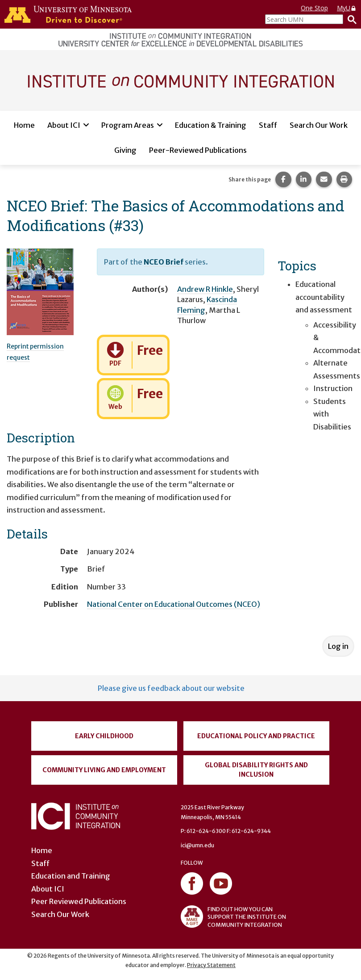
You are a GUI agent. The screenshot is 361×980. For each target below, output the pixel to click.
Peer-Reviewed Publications (198, 150)
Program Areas (127, 125)
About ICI (63, 125)
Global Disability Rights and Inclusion (256, 769)
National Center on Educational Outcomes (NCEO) (173, 604)
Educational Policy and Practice (256, 736)
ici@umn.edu (197, 845)
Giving (125, 150)
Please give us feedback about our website (171, 688)
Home (24, 125)
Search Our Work (319, 125)
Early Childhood (104, 736)
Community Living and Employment (104, 770)
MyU (347, 8)
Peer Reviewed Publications (78, 901)
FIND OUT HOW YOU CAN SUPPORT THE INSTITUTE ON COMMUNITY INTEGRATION (233, 916)
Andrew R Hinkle (205, 289)
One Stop (314, 8)
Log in (338, 646)
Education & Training (210, 125)
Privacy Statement (211, 965)
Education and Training (70, 875)
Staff (268, 125)
